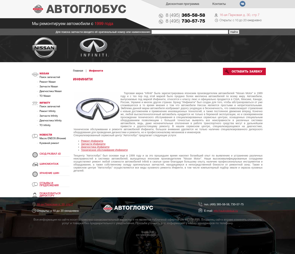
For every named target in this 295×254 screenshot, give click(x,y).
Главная (78, 71)
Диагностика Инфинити (95, 146)
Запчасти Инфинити (93, 143)
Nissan (44, 74)
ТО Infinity (45, 125)
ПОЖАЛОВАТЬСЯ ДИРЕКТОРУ (50, 195)
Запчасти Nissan (49, 87)
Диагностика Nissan (51, 91)
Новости (46, 135)
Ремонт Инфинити (92, 140)
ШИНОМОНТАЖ (49, 164)
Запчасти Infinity (49, 116)
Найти (234, 31)
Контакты (219, 4)
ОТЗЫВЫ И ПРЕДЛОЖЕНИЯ (49, 184)
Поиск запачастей (50, 77)
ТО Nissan (45, 96)
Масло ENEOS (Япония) (53, 139)
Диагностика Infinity (51, 121)
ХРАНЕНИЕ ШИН (49, 173)
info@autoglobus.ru (226, 211)
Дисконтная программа (182, 4)
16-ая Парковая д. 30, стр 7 (239, 15)
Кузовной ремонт (49, 143)
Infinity (45, 103)
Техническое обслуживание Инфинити (104, 149)
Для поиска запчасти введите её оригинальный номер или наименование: (103, 32)
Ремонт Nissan (48, 82)
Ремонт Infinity (48, 111)
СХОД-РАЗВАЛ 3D (50, 154)
